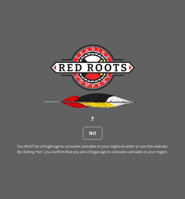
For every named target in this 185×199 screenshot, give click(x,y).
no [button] (92, 133)
